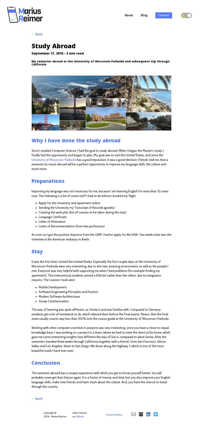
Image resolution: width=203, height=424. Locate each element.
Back (38, 34)
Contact (163, 15)
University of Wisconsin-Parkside (54, 160)
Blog (144, 15)
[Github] (141, 414)
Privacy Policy (114, 414)
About (129, 15)
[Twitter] (155, 414)
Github (80, 416)
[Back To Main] (25, 23)
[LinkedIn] (148, 414)
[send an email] (133, 414)
